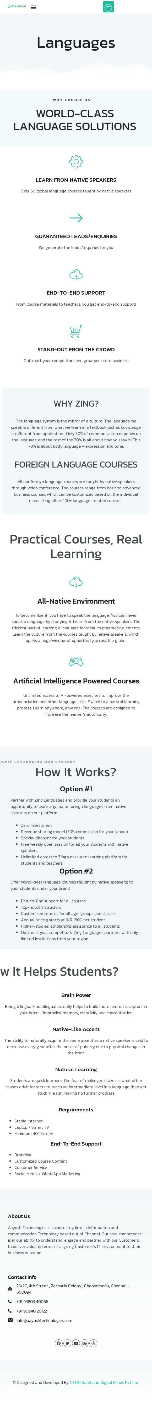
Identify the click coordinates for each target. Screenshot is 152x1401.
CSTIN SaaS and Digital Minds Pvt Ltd (104, 1382)
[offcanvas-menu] (108, 6)
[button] (33, 7)
